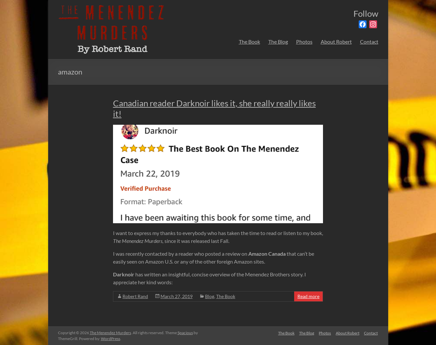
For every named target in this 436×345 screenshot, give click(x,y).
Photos (304, 41)
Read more (308, 296)
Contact (369, 41)
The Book (249, 41)
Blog (209, 296)
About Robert (336, 41)
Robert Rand (135, 296)
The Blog (278, 41)
